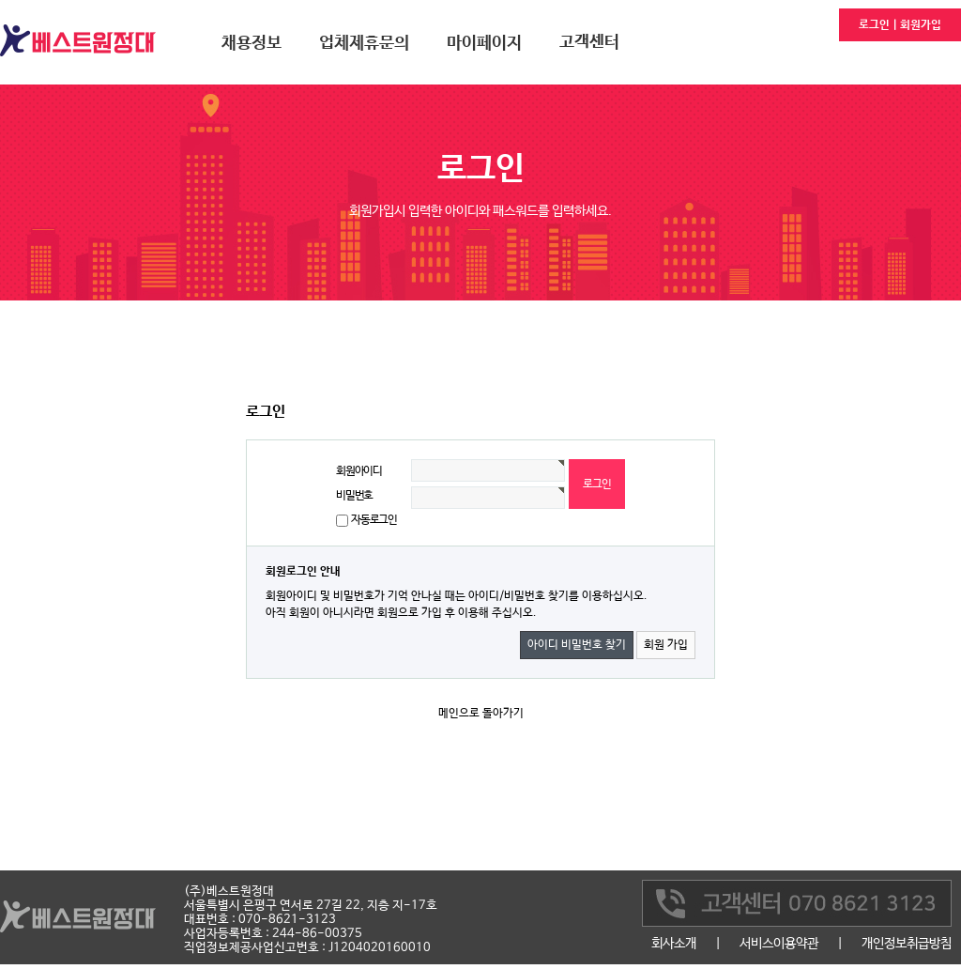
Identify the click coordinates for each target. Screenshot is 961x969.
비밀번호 (354, 495)
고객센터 (589, 42)
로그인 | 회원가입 (900, 25)
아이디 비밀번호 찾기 (576, 645)
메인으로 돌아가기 (481, 713)
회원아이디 (359, 471)
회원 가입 (666, 645)
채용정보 (251, 43)
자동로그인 (374, 520)
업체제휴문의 (364, 43)
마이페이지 (484, 43)
